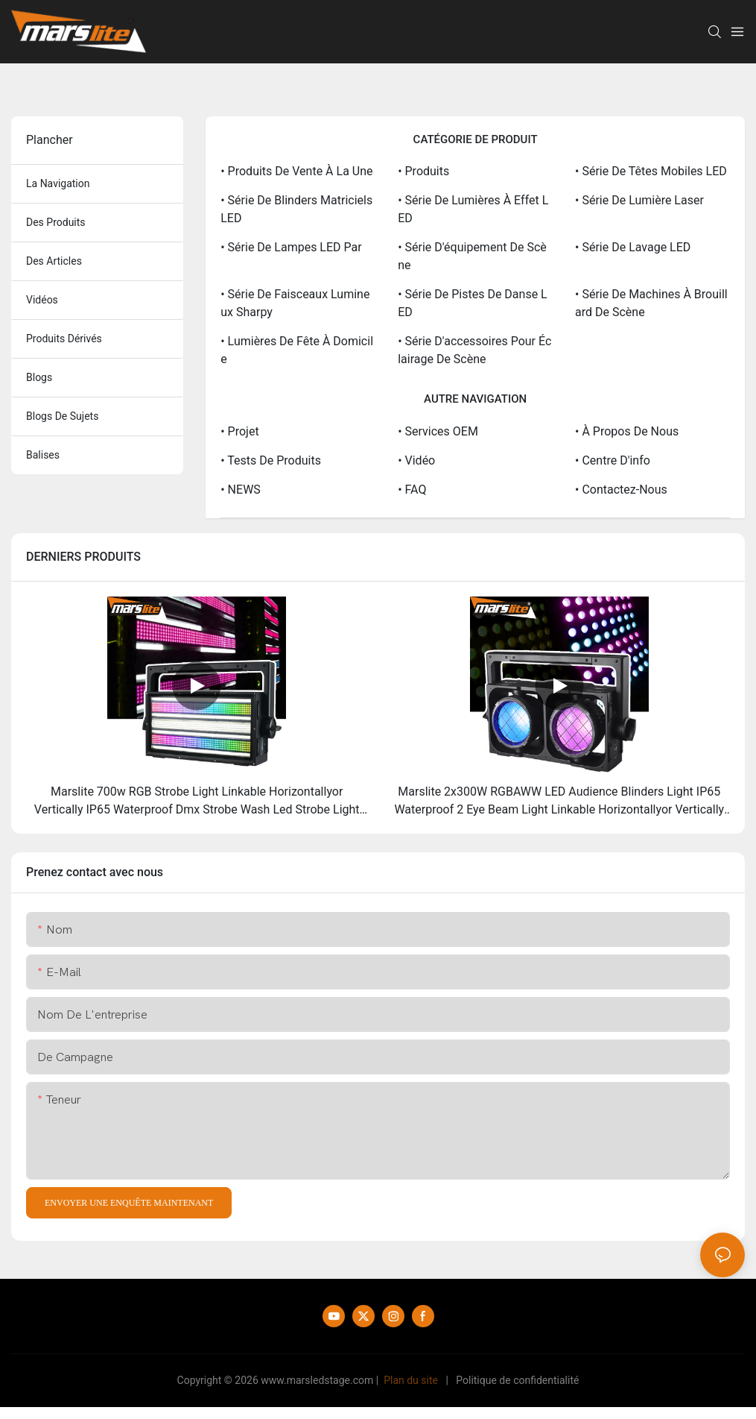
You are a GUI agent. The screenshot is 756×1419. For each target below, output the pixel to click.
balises (43, 455)
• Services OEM (438, 431)
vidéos (42, 300)
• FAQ (412, 489)
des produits (56, 222)
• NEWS (240, 489)
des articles (54, 261)
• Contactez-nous (621, 489)
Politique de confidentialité (517, 1380)
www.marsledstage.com (317, 1380)
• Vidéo (416, 460)
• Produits (423, 171)
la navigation (58, 183)
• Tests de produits (270, 460)
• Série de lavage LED (632, 247)
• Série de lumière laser (639, 200)
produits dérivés (64, 338)
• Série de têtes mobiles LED (651, 171)
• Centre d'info (612, 460)
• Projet (239, 431)
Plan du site (411, 1380)
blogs (39, 377)
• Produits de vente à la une (296, 171)
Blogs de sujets (62, 416)
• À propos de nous (627, 431)
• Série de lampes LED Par (290, 247)
